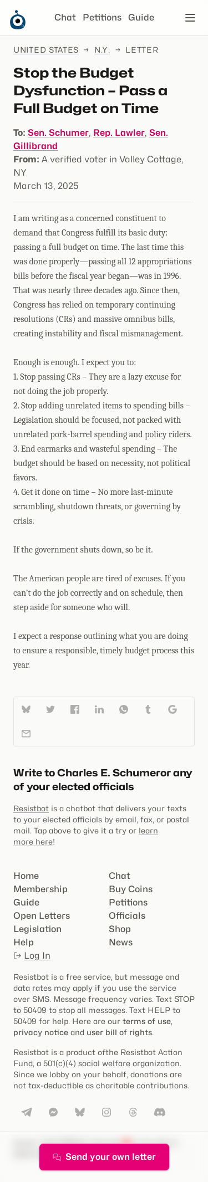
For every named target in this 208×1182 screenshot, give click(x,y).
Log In (31, 955)
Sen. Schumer (58, 132)
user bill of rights (119, 1032)
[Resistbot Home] (18, 26)
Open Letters (41, 915)
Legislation (37, 929)
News (121, 942)
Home (26, 876)
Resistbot (31, 808)
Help (23, 942)
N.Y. (102, 49)
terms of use (147, 1021)
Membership (40, 889)
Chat (65, 17)
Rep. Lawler (119, 132)
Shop (120, 929)
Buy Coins (131, 889)
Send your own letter (104, 1157)
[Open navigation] (190, 17)
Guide (141, 17)
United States (46, 49)
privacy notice (40, 1032)
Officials (127, 915)
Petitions (102, 17)
